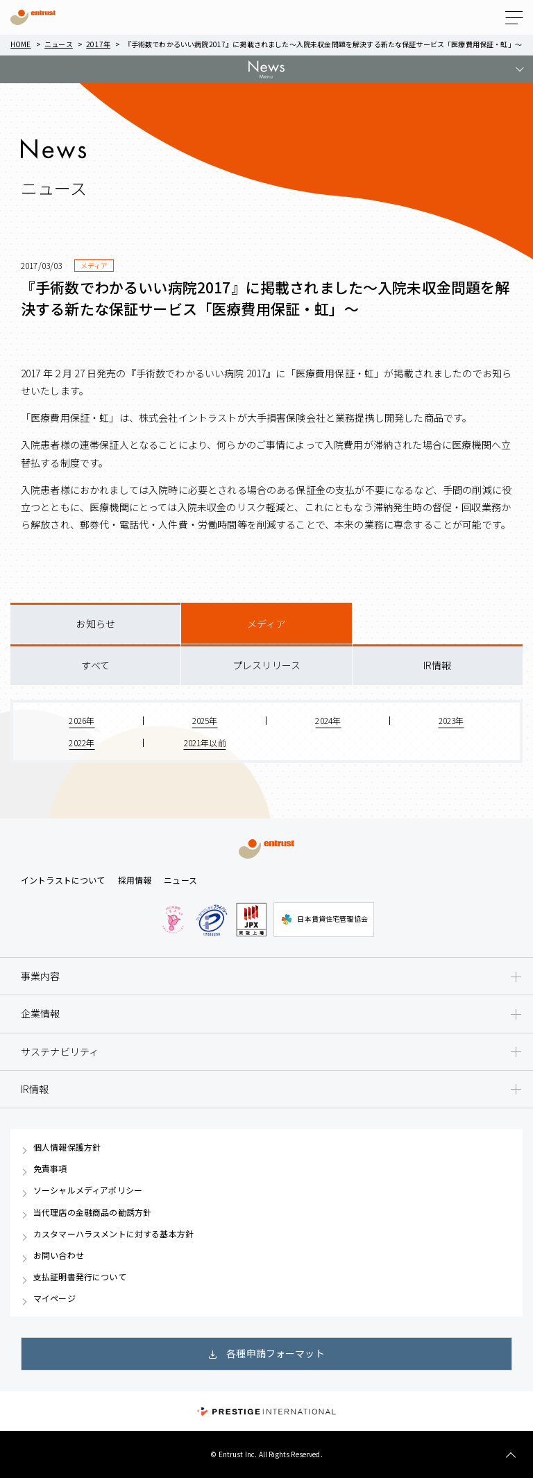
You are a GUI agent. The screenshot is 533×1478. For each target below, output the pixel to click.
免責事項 (50, 1169)
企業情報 (40, 1013)
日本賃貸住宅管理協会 (324, 920)
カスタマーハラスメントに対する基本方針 (113, 1234)
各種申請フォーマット (275, 1353)
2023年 (451, 720)
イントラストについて (63, 880)
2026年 (81, 720)
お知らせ (95, 623)
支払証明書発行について (79, 1277)
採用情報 (135, 880)
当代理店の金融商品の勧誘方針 (92, 1212)
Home (20, 44)
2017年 (98, 44)
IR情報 (437, 665)
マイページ (54, 1298)
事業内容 (40, 976)
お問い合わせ (58, 1255)
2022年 (81, 742)
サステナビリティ (60, 1051)
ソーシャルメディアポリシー (87, 1190)
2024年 (328, 720)
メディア (266, 623)
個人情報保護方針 (67, 1147)
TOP (510, 1455)
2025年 (205, 720)
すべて (95, 665)
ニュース (58, 44)
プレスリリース (266, 665)
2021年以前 (205, 742)
